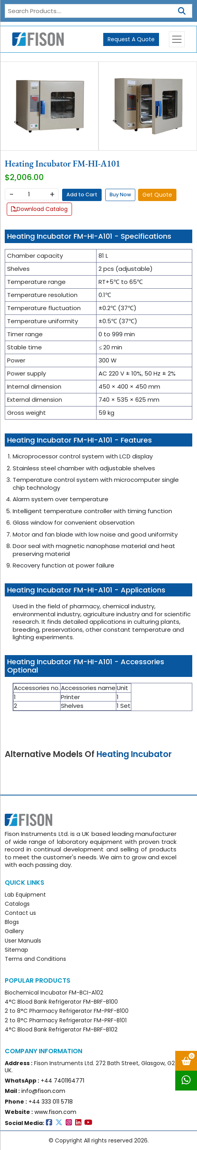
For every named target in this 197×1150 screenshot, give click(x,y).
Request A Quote (131, 39)
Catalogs (17, 904)
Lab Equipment (25, 895)
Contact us (20, 913)
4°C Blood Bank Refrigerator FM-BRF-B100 (61, 1002)
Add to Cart (81, 194)
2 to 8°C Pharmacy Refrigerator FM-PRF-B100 (67, 1011)
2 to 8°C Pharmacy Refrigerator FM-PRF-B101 (66, 1020)
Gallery (14, 931)
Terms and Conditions (35, 959)
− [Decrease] (11, 194)
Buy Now (120, 194)
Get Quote (157, 195)
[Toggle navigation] (177, 39)
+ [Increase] (52, 194)
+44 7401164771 (62, 1081)
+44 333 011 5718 (50, 1102)
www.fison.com (55, 1112)
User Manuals (23, 941)
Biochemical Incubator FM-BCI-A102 (54, 993)
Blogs (12, 922)
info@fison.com (43, 1091)
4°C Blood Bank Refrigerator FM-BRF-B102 (61, 1029)
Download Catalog (39, 209)
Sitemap (16, 950)
